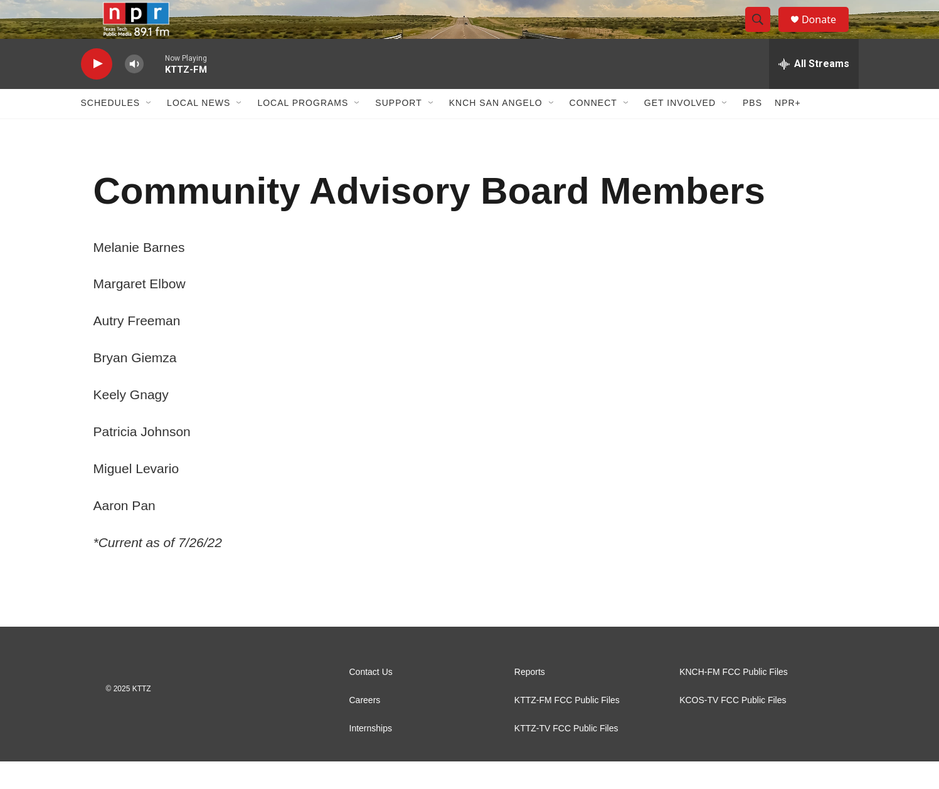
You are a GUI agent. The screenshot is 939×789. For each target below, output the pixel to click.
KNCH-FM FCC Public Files (733, 699)
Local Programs (302, 130)
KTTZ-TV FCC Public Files (566, 756)
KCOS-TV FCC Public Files (732, 728)
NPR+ (788, 130)
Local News (198, 130)
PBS (752, 130)
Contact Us (371, 699)
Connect (593, 130)
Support (398, 130)
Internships (370, 756)
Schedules (111, 130)
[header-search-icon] (763, 33)
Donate (826, 32)
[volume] (134, 91)
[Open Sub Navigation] (149, 130)
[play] (97, 91)
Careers (365, 728)
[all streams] (814, 91)
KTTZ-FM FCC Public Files (567, 728)
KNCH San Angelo (496, 130)
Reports (529, 699)
